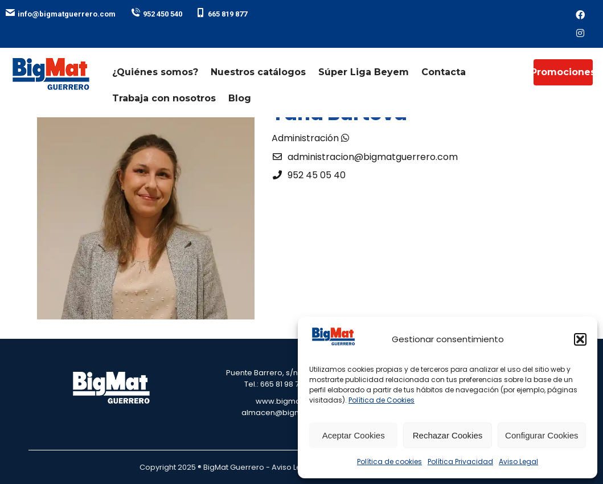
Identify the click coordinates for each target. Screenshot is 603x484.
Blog (239, 98)
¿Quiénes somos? (155, 72)
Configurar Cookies (541, 435)
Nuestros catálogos (258, 72)
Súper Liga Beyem (363, 72)
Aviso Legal (518, 461)
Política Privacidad (460, 461)
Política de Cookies (381, 400)
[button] (580, 339)
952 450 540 (156, 14)
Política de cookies (389, 461)
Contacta (443, 72)
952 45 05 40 (317, 175)
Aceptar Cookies (353, 435)
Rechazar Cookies (448, 435)
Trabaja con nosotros (164, 98)
